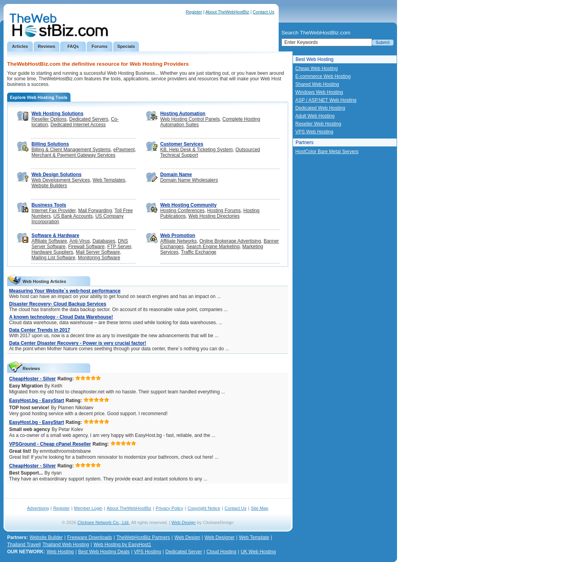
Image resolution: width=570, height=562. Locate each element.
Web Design (183, 522)
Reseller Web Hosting (318, 124)
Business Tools (48, 205)
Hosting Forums (224, 210)
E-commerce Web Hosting (323, 76)
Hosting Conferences (182, 210)
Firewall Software (86, 246)
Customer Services (181, 144)
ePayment (124, 149)
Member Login (88, 508)
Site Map (259, 508)
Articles (20, 46)
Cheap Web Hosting (316, 68)
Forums (99, 46)
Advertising (38, 508)
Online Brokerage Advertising (230, 241)
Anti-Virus (79, 241)
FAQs (73, 46)
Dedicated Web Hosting (320, 108)
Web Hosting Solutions (57, 113)
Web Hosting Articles (44, 281)
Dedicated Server (183, 551)
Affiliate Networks (178, 241)
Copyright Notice (204, 508)
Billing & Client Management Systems (70, 149)
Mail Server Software (98, 252)
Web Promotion (177, 235)
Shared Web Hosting (317, 84)
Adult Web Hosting (314, 116)
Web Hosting (60, 551)
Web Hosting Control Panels (190, 119)
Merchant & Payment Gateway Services (73, 155)
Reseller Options (48, 119)
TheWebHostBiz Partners (143, 537)
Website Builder (46, 537)
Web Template (254, 537)
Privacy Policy (169, 508)
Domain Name (176, 174)
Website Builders (49, 185)
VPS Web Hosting (314, 132)
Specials (126, 46)
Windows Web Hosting (319, 92)
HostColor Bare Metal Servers (326, 151)
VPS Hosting (147, 551)
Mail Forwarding (95, 210)
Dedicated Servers (88, 119)
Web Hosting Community (188, 205)
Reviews (46, 46)
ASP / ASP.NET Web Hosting (326, 100)
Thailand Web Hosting (65, 544)
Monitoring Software (99, 257)
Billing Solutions (50, 144)
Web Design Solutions (56, 174)
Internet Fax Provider (53, 210)
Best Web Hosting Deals (104, 551)
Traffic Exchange (198, 252)
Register (194, 11)
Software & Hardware (55, 235)
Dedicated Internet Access (78, 124)
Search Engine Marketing (213, 246)
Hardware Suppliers (52, 252)
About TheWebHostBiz (227, 11)
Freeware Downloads (89, 537)
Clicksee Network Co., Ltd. (104, 522)
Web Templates (109, 180)
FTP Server (119, 246)
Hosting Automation (182, 113)
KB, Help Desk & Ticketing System (196, 149)
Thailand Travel (23, 544)
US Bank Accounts (73, 216)
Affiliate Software (49, 241)
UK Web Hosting (258, 551)
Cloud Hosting (221, 551)
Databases (104, 241)
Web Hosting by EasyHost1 (122, 544)
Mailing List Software (53, 257)
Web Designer (220, 537)
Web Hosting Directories (213, 216)
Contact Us (263, 11)
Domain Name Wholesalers (189, 180)
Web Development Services (60, 180)
